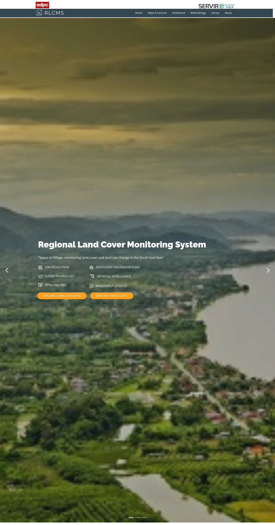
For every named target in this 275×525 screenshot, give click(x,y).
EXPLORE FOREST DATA (111, 296)
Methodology (200, 12)
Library (218, 12)
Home (141, 12)
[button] (7, 270)
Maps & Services (159, 12)
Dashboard (180, 12)
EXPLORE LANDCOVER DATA (62, 296)
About (230, 12)
